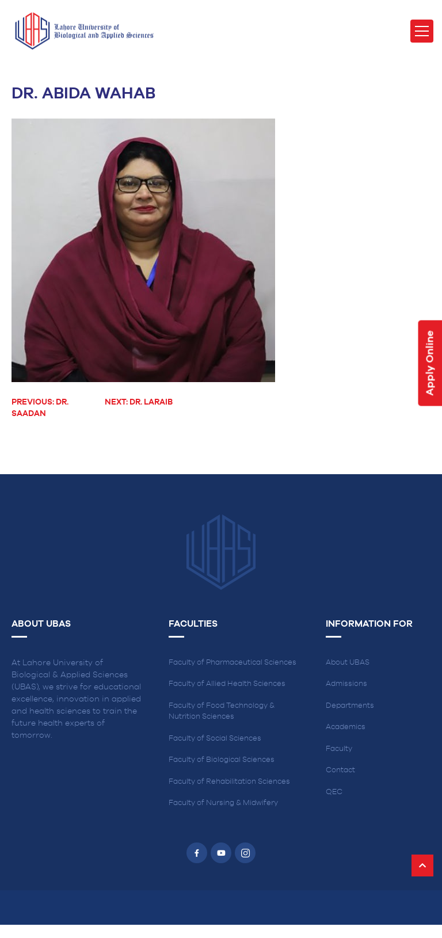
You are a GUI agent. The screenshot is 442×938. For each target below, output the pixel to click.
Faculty (339, 749)
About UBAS (347, 662)
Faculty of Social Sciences (215, 738)
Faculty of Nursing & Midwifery (223, 803)
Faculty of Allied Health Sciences (227, 684)
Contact (340, 770)
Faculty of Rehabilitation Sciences (229, 782)
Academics (345, 727)
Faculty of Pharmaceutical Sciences (232, 662)
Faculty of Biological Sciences (222, 760)
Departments (350, 706)
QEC (334, 792)
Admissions (346, 684)
